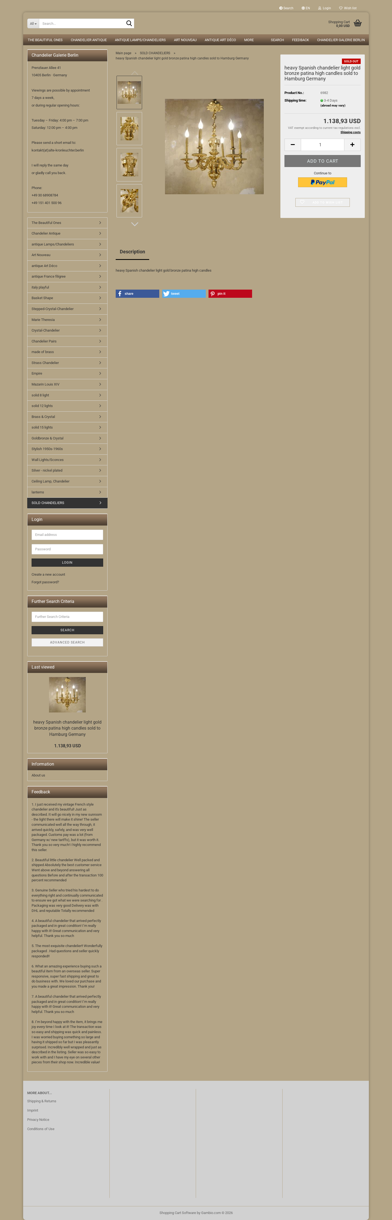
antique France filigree (49, 276)
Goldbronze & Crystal (47, 438)
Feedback (300, 40)
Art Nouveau (185, 40)
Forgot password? (45, 582)
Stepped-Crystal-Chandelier (53, 309)
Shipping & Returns (41, 1101)
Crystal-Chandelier (46, 330)
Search (286, 8)
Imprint (32, 1110)
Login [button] (324, 8)
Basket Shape (42, 298)
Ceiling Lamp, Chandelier (50, 481)
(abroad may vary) (332, 105)
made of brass (43, 352)
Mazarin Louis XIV (45, 384)
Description (132, 251)
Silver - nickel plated (47, 470)
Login (67, 563)
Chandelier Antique (89, 40)
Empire (37, 373)
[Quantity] (322, 145)
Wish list (348, 8)
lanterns (38, 492)
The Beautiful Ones (45, 40)
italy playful (40, 287)
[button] (306, 8)
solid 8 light (40, 395)
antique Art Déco (220, 40)
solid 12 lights (42, 406)
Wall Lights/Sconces (48, 460)
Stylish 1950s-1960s (47, 449)
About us (38, 775)
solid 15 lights (42, 427)
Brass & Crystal (43, 417)
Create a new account (48, 574)
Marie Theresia (43, 320)
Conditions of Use (40, 1129)
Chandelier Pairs (44, 341)
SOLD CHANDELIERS (48, 503)
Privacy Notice (38, 1120)
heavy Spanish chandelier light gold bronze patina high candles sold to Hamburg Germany (67, 728)
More (249, 40)
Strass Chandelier (45, 363)
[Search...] (33, 23)
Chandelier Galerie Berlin (341, 40)
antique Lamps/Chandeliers (140, 40)
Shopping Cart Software (178, 1213)
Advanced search (67, 642)
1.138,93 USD (67, 745)
